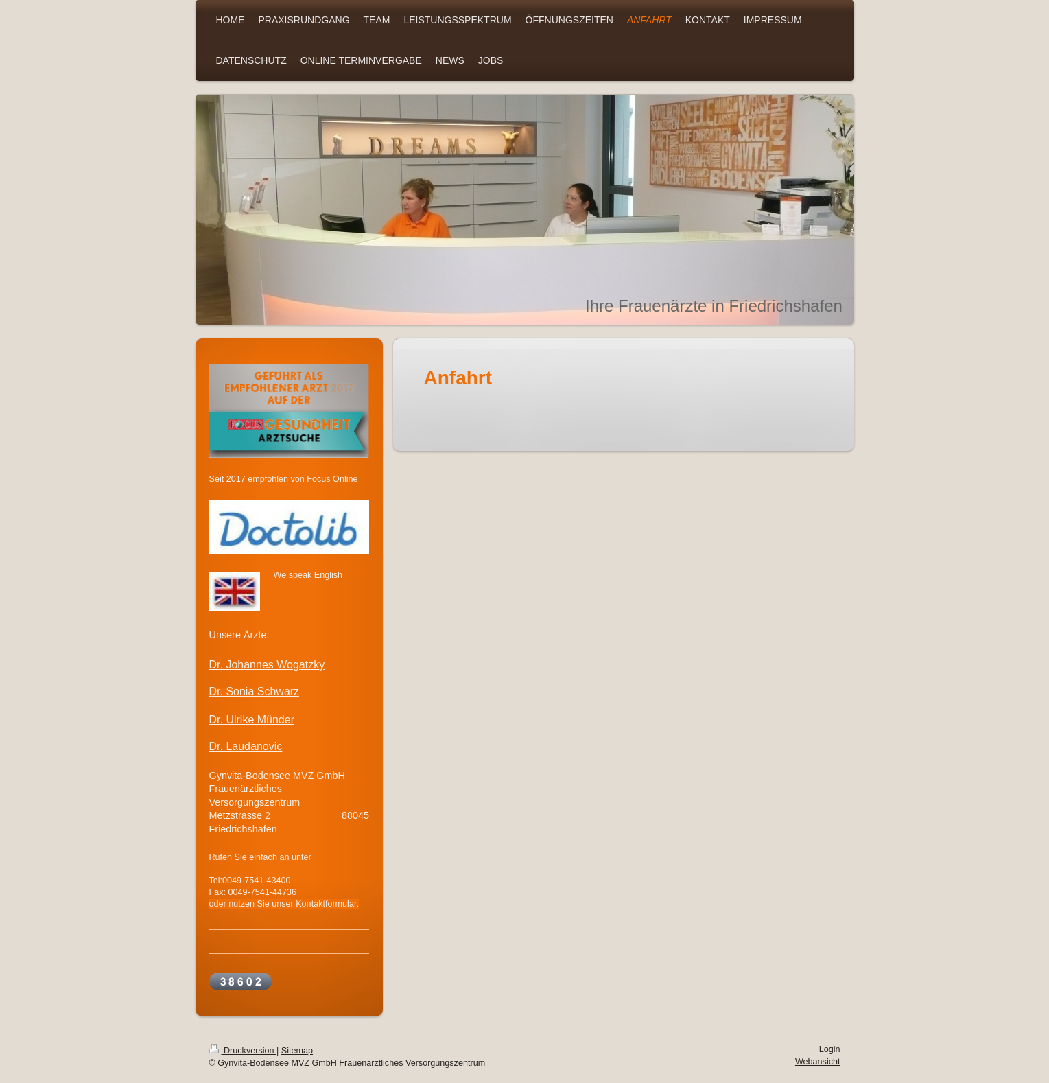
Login (829, 1049)
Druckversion (242, 1051)
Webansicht (817, 1062)
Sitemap (297, 1051)
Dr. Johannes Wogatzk (264, 665)
